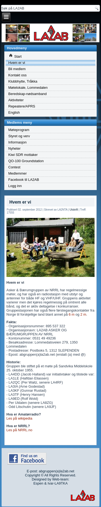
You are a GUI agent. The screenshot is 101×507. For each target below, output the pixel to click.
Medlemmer (17, 173)
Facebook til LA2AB (23, 180)
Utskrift (73, 209)
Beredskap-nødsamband (27, 94)
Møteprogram (18, 130)
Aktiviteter (16, 100)
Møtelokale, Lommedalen (28, 88)
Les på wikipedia (19, 418)
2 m (83, 314)
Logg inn (15, 186)
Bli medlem (17, 69)
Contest (14, 167)
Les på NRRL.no (19, 430)
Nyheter (14, 148)
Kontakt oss (17, 75)
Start (15, 56)
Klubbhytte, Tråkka (22, 81)
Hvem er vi (16, 63)
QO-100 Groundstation (26, 161)
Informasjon (17, 142)
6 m (72, 314)
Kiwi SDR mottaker (23, 155)
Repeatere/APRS (21, 106)
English (14, 112)
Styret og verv (19, 136)
